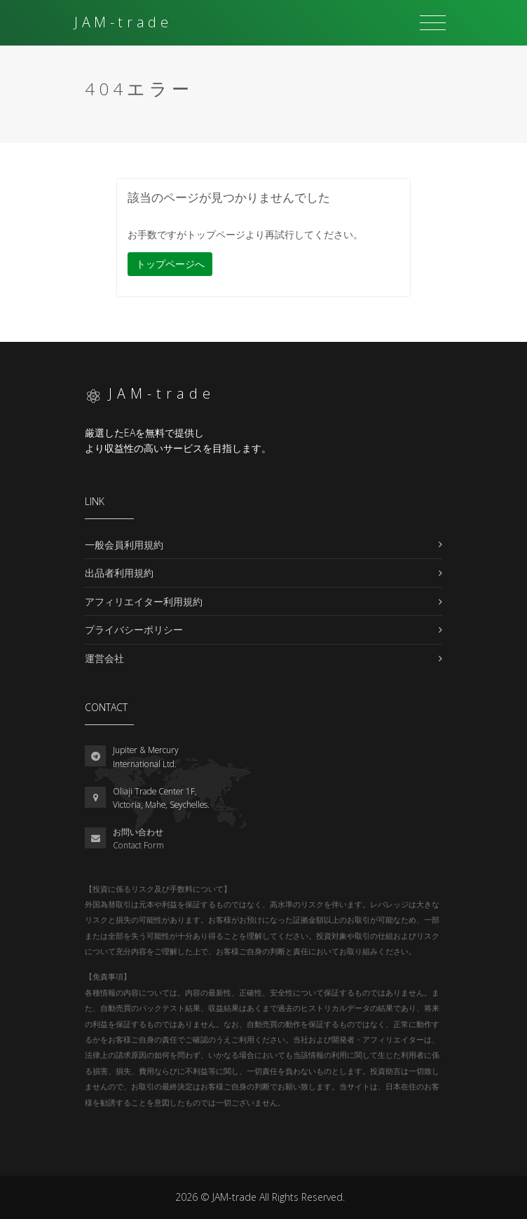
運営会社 (104, 658)
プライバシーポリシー (134, 629)
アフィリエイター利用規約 (144, 601)
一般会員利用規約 (124, 544)
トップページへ (170, 263)
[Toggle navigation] (433, 23)
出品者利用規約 (119, 572)
